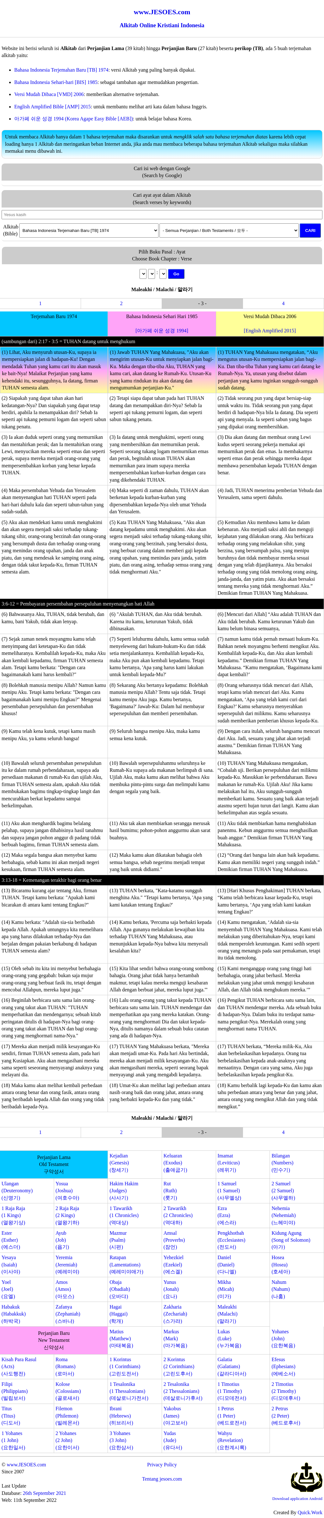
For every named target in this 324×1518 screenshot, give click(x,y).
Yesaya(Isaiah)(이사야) (11, 1264)
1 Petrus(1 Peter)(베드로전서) (231, 1415)
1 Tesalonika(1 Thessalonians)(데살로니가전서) (128, 1391)
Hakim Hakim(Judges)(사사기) (123, 1191)
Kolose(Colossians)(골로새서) (68, 1391)
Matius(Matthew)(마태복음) (121, 1338)
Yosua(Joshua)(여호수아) (67, 1191)
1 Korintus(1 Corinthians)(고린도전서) (124, 1366)
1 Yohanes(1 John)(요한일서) (13, 1440)
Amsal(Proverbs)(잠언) (174, 1240)
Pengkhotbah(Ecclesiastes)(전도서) (231, 1240)
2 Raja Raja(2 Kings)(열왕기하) (67, 1215)
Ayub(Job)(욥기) (62, 1240)
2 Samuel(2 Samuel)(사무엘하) (283, 1191)
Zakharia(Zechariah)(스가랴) (175, 1314)
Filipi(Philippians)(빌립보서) (15, 1391)
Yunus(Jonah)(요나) (171, 1289)
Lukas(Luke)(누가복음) (229, 1338)
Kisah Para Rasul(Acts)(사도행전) (19, 1366)
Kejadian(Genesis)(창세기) (119, 1163)
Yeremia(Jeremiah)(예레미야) (67, 1264)
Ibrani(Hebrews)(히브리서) (121, 1415)
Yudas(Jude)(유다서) (173, 1440)
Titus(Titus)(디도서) (11, 1415)
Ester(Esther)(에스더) (11, 1240)
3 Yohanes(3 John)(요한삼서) (121, 1440)
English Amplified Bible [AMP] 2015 (52, 106)
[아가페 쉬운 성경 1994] (161, 330)
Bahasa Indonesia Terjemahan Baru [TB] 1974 (61, 70)
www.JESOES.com (26, 1464)
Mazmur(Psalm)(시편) (118, 1240)
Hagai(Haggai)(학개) (118, 1314)
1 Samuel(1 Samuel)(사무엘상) (229, 1191)
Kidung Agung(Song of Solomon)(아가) (290, 1240)
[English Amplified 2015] (270, 330)
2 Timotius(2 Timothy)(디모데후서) (285, 1391)
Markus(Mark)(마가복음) (175, 1338)
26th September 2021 (44, 1493)
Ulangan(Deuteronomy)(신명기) (17, 1191)
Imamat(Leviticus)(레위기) (228, 1163)
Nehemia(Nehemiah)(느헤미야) (283, 1215)
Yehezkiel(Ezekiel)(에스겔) (174, 1264)
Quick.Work (310, 1512)
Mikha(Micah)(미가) (225, 1289)
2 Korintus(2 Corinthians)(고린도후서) (179, 1366)
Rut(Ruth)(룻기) (170, 1191)
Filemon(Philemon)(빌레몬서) (67, 1415)
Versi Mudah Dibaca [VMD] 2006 (49, 94)
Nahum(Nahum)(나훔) (280, 1289)
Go (176, 274)
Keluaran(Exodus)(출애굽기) (175, 1163)
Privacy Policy (162, 1464)
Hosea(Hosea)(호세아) (280, 1264)
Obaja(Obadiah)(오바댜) (119, 1289)
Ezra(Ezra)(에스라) (226, 1215)
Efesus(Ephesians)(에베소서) (283, 1366)
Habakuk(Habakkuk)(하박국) (14, 1314)
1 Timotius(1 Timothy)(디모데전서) (231, 1391)
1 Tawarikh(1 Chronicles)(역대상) (124, 1215)
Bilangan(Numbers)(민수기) (282, 1163)
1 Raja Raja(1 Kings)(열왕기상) (13, 1215)
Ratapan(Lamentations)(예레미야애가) (126, 1264)
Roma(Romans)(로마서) (65, 1366)
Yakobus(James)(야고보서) (175, 1415)
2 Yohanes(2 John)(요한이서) (67, 1440)
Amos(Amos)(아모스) (64, 1289)
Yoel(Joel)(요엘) (8, 1289)
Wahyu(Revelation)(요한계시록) (231, 1440)
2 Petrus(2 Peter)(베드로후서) (285, 1415)
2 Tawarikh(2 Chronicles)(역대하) (178, 1215)
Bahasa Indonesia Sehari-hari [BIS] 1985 (55, 82)
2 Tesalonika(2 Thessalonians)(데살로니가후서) (183, 1391)
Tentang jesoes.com (162, 1479)
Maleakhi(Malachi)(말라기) (227, 1314)
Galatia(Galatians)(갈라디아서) (231, 1366)
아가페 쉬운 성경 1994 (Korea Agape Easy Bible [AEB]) (73, 118)
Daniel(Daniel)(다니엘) (226, 1264)
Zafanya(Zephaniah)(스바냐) (67, 1314)
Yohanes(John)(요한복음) (283, 1338)
